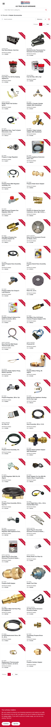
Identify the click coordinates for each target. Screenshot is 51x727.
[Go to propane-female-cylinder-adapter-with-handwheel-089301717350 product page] (38, 99)
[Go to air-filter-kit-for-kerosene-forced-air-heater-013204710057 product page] (38, 604)
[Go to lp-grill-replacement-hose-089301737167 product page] (13, 631)
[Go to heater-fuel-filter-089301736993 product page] (38, 578)
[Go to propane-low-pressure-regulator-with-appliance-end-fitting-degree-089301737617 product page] (13, 525)
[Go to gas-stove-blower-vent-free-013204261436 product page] (13, 46)
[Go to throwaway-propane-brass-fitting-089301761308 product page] (38, 631)
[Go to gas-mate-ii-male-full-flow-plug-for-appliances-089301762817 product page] (13, 604)
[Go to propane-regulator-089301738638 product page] (13, 152)
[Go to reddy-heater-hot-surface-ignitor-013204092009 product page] (13, 99)
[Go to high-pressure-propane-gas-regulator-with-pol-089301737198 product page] (13, 206)
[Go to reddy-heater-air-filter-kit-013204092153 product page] (38, 552)
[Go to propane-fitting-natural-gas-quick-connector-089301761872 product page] (13, 313)
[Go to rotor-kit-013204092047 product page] (38, 286)
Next (48, 24)
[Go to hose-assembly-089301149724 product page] (38, 419)
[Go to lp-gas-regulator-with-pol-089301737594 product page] (13, 472)
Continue (5, 723)
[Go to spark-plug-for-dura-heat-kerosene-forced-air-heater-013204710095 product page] (13, 552)
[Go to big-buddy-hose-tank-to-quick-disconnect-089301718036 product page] (13, 126)
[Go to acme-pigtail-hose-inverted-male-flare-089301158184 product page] (38, 498)
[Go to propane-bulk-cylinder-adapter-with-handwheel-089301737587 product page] (38, 445)
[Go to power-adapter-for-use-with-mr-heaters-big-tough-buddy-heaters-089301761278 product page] (38, 472)
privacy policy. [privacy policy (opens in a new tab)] (8, 716)
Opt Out (15, 723)
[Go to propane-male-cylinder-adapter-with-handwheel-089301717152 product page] (38, 126)
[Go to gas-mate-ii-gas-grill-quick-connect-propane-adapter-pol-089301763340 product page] (38, 313)
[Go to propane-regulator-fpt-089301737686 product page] (13, 393)
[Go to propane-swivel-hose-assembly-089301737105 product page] (38, 259)
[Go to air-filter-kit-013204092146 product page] (13, 419)
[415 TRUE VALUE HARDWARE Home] (25, 2)
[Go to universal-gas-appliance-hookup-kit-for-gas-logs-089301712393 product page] (38, 393)
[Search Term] (25, 9)
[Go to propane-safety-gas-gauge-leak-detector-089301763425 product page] (13, 286)
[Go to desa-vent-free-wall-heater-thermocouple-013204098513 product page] (13, 339)
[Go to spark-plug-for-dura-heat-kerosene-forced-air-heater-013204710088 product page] (38, 525)
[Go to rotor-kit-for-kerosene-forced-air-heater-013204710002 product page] (38, 233)
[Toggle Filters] (49, 19)
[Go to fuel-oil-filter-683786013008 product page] (38, 72)
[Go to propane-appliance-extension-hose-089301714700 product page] (38, 152)
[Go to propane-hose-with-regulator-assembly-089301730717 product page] (13, 179)
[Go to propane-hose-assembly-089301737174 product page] (13, 445)
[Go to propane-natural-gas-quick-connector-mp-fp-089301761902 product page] (38, 206)
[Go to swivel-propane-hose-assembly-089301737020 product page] (13, 259)
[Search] (46, 9)
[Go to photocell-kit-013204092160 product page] (38, 339)
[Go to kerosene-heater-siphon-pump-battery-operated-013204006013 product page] (13, 366)
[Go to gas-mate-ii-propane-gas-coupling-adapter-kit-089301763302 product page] (13, 233)
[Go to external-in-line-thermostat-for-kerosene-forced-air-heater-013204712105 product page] (38, 46)
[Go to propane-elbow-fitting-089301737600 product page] (38, 366)
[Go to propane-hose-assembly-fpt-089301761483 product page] (13, 498)
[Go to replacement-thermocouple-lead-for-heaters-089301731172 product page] (13, 658)
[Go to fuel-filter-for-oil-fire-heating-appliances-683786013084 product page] (13, 72)
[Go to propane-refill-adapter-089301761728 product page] (13, 578)
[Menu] (4, 4)
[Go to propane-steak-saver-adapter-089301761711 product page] (38, 179)
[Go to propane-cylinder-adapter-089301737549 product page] (38, 658)
